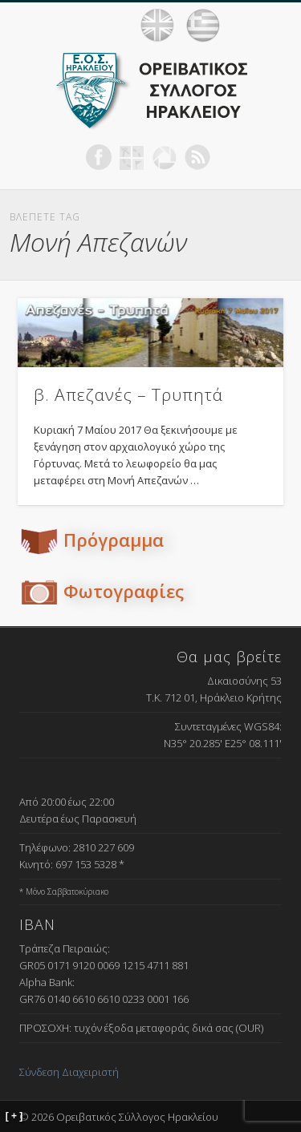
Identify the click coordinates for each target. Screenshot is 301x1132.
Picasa (164, 157)
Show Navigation (269, 25)
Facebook (99, 157)
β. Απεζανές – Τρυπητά (128, 394)
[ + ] (14, 1116)
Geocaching (131, 157)
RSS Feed (197, 157)
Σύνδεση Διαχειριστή (69, 1072)
